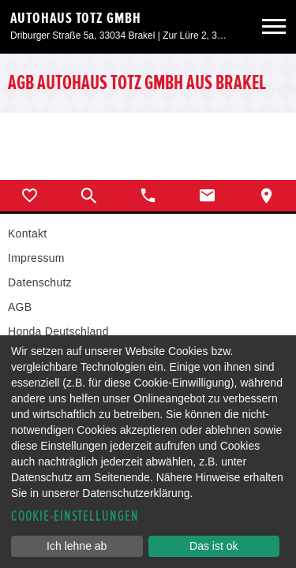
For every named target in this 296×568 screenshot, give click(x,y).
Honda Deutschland (58, 331)
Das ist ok (213, 546)
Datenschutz (40, 282)
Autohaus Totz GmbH (75, 18)
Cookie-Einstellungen (75, 516)
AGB (20, 307)
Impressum (36, 258)
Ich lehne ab (77, 546)
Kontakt (27, 233)
